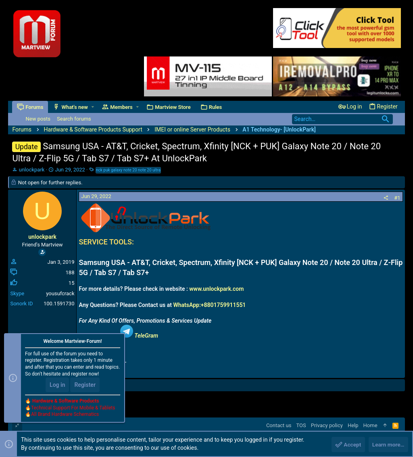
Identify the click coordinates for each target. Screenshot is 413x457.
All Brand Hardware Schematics (65, 415)
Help (353, 425)
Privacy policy (327, 425)
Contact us (279, 425)
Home (370, 425)
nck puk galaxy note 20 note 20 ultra (128, 170)
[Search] (342, 119)
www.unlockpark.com (216, 289)
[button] (93, 107)
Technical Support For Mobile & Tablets (73, 408)
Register (85, 385)
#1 (397, 198)
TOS (301, 425)
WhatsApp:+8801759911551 (209, 305)
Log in (57, 385)
